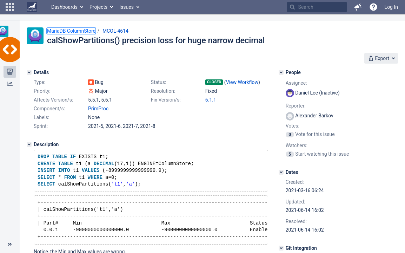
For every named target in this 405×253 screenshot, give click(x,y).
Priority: (42, 91)
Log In (391, 7)
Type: (39, 82)
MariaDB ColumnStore (71, 31)
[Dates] (281, 172)
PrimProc (98, 108)
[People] (281, 72)
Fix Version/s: (166, 100)
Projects (98, 7)
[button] (10, 7)
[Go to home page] (32, 7)
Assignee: (296, 83)
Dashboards (64, 7)
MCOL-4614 (115, 31)
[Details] (29, 72)
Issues (126, 7)
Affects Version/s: (53, 100)
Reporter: (296, 106)
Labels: (41, 117)
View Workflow (242, 82)
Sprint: (41, 126)
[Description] (29, 144)
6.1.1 (210, 100)
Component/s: (49, 108)
